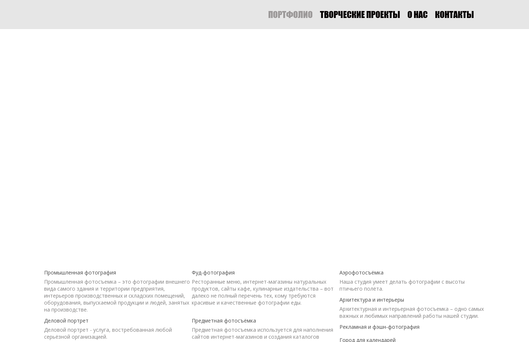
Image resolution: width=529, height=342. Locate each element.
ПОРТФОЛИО (290, 14)
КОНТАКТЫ (454, 14)
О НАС (417, 14)
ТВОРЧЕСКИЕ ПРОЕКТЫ (360, 14)
